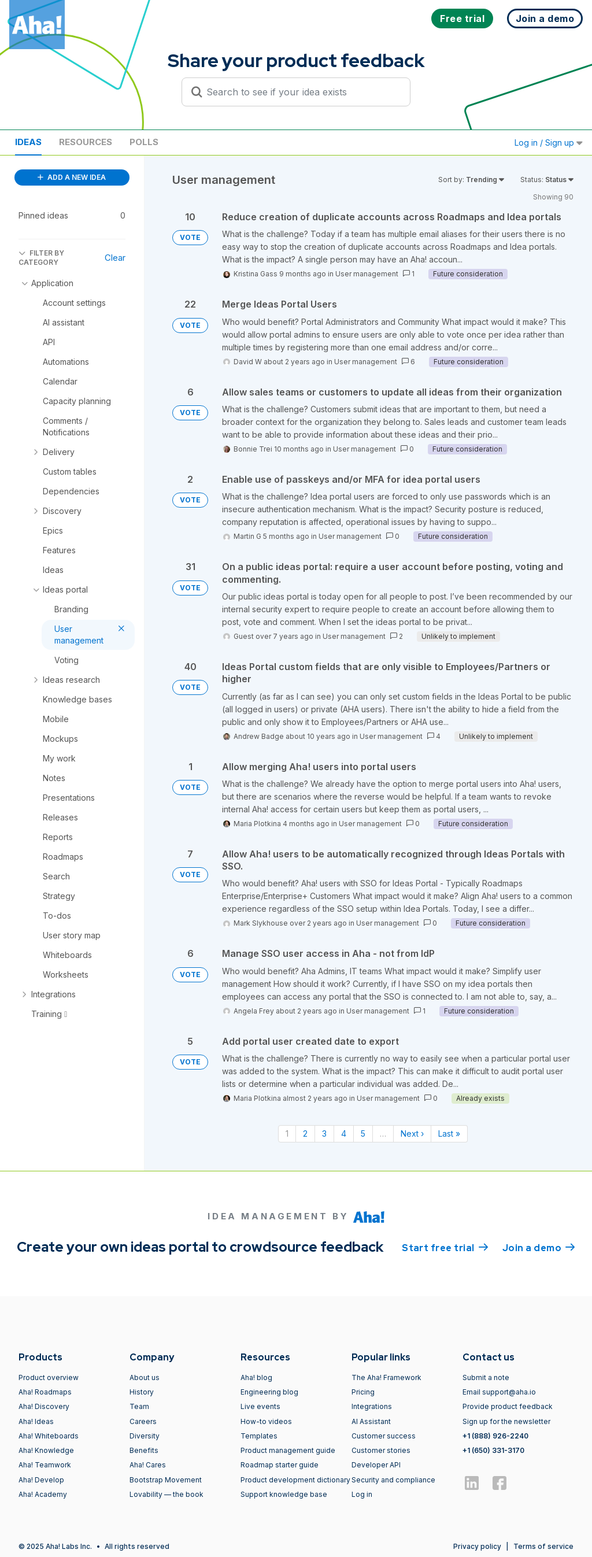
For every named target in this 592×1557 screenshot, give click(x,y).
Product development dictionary (295, 1479)
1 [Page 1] (287, 1133)
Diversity (145, 1436)
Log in (362, 1494)
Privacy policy (477, 1546)
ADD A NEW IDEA (72, 177)
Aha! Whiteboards (48, 1436)
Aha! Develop (41, 1479)
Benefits (144, 1450)
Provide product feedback (507, 1406)
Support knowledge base (283, 1494)
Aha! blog (256, 1377)
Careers (143, 1421)
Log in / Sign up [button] (549, 142)
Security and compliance (393, 1479)
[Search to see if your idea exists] (301, 92)
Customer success (384, 1436)
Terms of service (543, 1546)
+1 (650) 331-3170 (493, 1450)
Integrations (372, 1406)
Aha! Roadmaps (45, 1392)
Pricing (363, 1392)
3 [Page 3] (324, 1133)
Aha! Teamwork (44, 1464)
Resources (85, 141)
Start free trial (445, 1247)
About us (145, 1377)
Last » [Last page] (449, 1133)
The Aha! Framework (386, 1377)
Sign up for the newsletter (506, 1421)
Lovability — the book (167, 1494)
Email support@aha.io (499, 1392)
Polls (144, 141)
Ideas (28, 141)
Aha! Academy (42, 1494)
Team (139, 1406)
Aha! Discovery (43, 1406)
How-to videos (266, 1421)
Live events (260, 1406)
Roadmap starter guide (279, 1464)
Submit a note (485, 1377)
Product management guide (287, 1450)
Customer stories (381, 1450)
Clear (115, 257)
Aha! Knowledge (46, 1450)
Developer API (376, 1464)
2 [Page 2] (305, 1133)
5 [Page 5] (363, 1133)
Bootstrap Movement (166, 1479)
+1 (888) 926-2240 (495, 1436)
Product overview (48, 1377)
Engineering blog (269, 1392)
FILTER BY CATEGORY (41, 258)
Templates (259, 1436)
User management (366, 273)
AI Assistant (371, 1421)
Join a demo (538, 1247)
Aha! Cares (148, 1464)
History (142, 1392)
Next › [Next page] (412, 1133)
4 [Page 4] (343, 1133)
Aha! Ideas (36, 1421)
